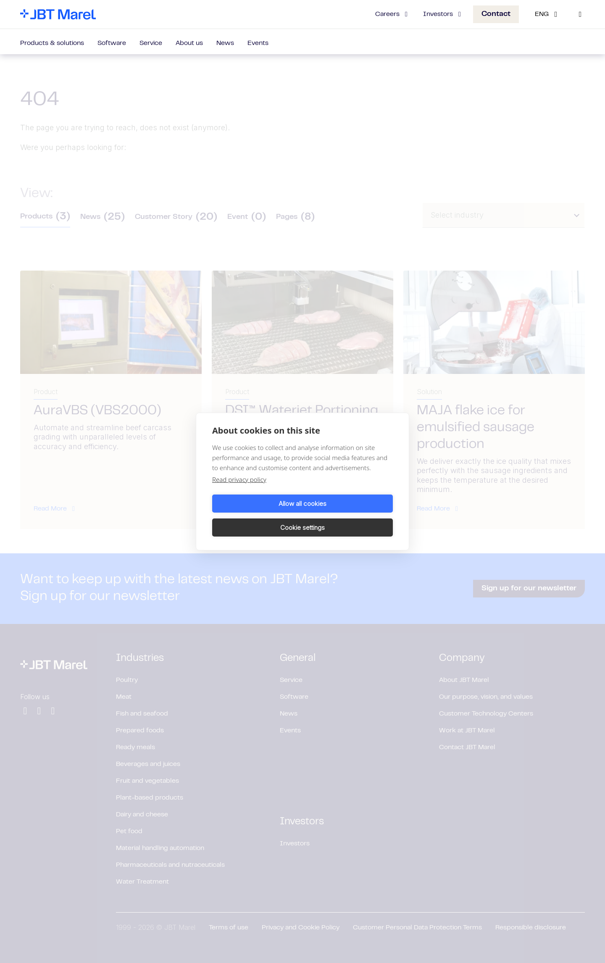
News (225, 43)
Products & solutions (52, 43)
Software (111, 43)
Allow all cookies (256, 515)
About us (189, 43)
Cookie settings (349, 515)
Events (257, 43)
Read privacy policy (239, 491)
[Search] (580, 14)
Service (150, 43)
